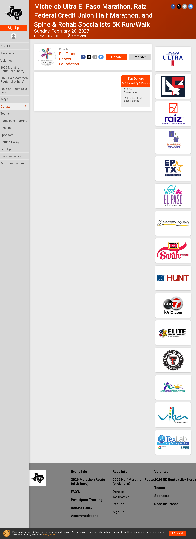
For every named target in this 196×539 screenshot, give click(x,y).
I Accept (177, 533)
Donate (118, 57)
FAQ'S (7, 99)
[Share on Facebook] (173, 6)
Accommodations (15, 163)
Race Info (9, 53)
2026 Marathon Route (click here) (14, 69)
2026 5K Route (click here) (16, 90)
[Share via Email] (184, 6)
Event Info (9, 46)
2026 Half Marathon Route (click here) (16, 79)
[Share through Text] (190, 6)
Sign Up (15, 28)
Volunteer (9, 60)
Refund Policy (12, 142)
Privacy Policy (49, 534)
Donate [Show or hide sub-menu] (8, 106)
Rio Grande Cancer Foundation (71, 58)
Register (141, 57)
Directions (80, 36)
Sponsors (9, 135)
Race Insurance (13, 156)
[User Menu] (16, 36)
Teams (7, 113)
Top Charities (122, 497)
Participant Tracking (16, 120)
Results (8, 128)
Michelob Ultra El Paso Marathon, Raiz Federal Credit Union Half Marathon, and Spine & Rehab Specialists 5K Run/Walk (95, 15)
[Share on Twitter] (179, 6)
